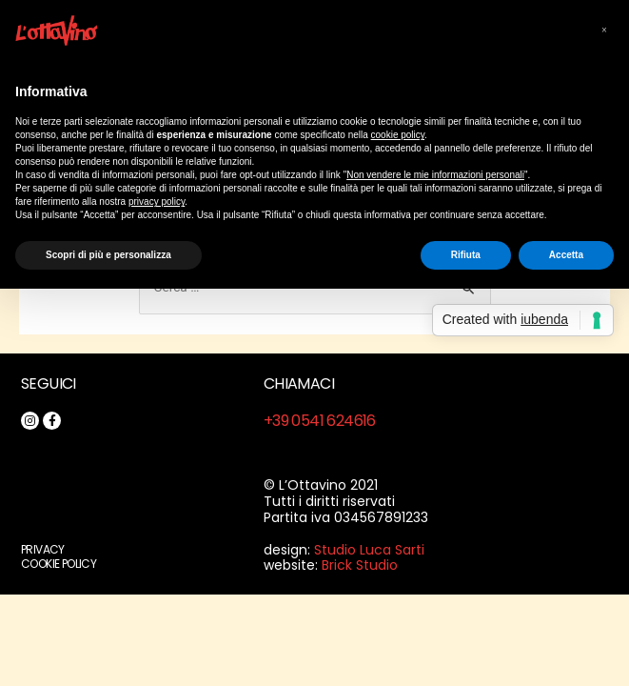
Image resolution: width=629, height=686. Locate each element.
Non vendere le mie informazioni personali (435, 175)
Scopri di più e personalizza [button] (108, 255)
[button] (604, 30)
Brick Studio (360, 565)
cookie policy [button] (398, 135)
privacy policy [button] (156, 201)
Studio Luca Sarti (369, 549)
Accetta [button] (566, 255)
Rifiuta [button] (466, 255)
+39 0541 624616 (320, 421)
